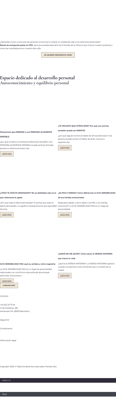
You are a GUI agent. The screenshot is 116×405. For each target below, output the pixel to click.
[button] (9, 285)
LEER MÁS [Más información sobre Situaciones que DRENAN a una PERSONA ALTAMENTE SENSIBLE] (7, 154)
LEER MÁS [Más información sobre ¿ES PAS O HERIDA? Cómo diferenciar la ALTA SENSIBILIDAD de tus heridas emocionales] (65, 215)
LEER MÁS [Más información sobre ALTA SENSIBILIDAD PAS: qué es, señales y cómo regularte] (7, 281)
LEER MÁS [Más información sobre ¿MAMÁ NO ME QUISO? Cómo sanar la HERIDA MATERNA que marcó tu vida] (65, 275)
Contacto (6, 399)
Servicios (6, 385)
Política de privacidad (58, 345)
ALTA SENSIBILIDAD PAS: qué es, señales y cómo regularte (27, 264)
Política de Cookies (58, 359)
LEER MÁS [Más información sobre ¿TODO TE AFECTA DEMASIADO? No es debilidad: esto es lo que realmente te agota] (7, 215)
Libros (5, 389)
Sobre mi (6, 380)
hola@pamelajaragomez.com (13, 301)
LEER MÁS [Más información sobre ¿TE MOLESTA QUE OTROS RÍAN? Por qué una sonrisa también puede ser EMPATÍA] (65, 148)
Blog (4, 394)
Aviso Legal (58, 355)
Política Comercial (58, 350)
